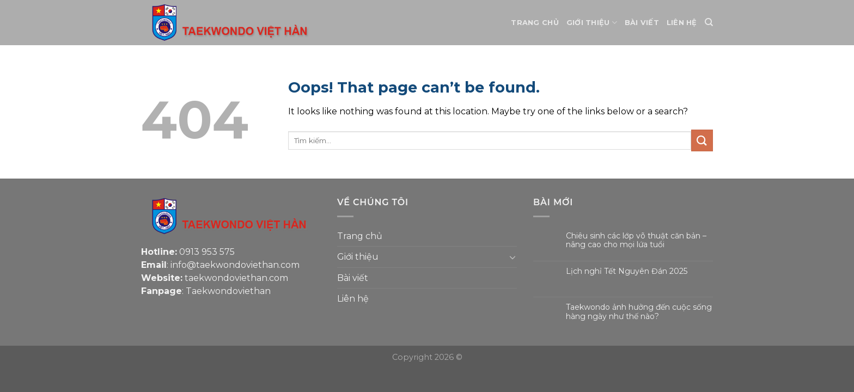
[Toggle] (512, 257)
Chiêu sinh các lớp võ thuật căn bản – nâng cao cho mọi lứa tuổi (636, 240)
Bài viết (642, 23)
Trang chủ (534, 23)
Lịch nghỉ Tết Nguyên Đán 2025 (626, 271)
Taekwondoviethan (228, 291)
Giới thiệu (591, 22)
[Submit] (702, 140)
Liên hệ (682, 23)
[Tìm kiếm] (709, 22)
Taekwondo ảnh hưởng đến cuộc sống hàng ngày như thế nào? (639, 312)
